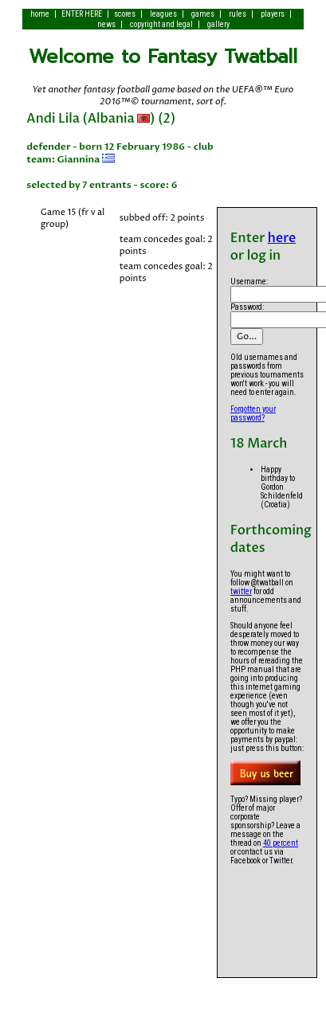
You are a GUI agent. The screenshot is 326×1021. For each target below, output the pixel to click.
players (273, 14)
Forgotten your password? (253, 413)
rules (237, 14)
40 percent (280, 843)
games (202, 14)
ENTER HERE (81, 14)
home (39, 14)
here (282, 238)
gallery (218, 24)
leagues (163, 14)
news (106, 24)
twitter (241, 591)
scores (125, 14)
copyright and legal (161, 24)
